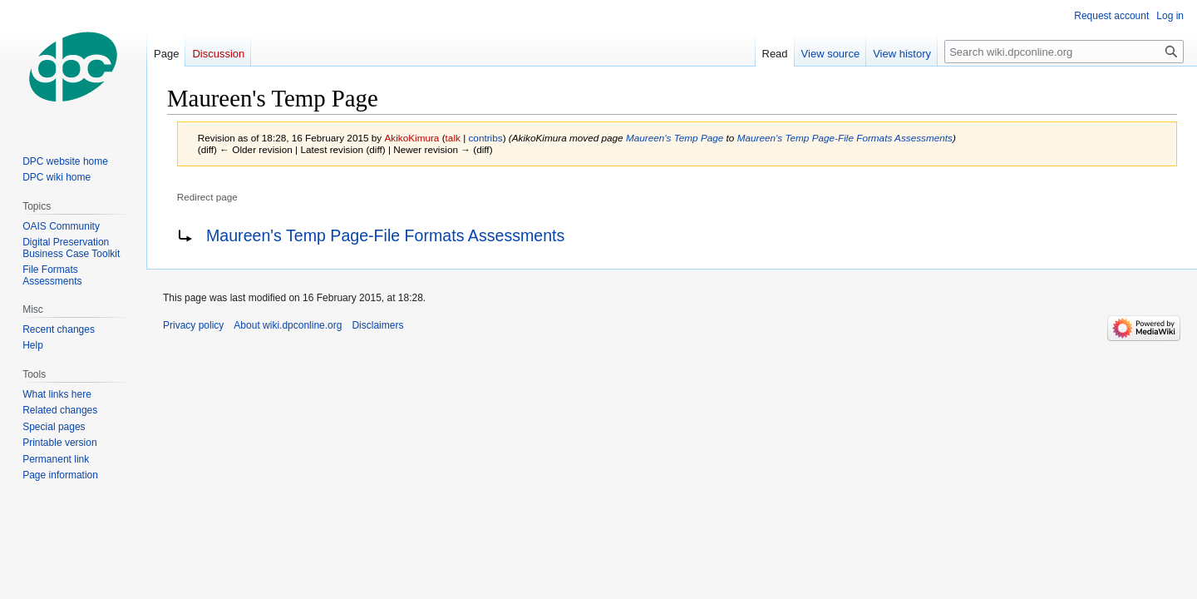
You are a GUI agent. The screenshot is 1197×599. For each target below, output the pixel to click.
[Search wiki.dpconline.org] (1064, 51)
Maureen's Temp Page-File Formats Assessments (845, 137)
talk (453, 137)
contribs (485, 137)
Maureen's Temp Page (674, 137)
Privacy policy (193, 325)
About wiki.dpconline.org (288, 325)
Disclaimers (377, 325)
